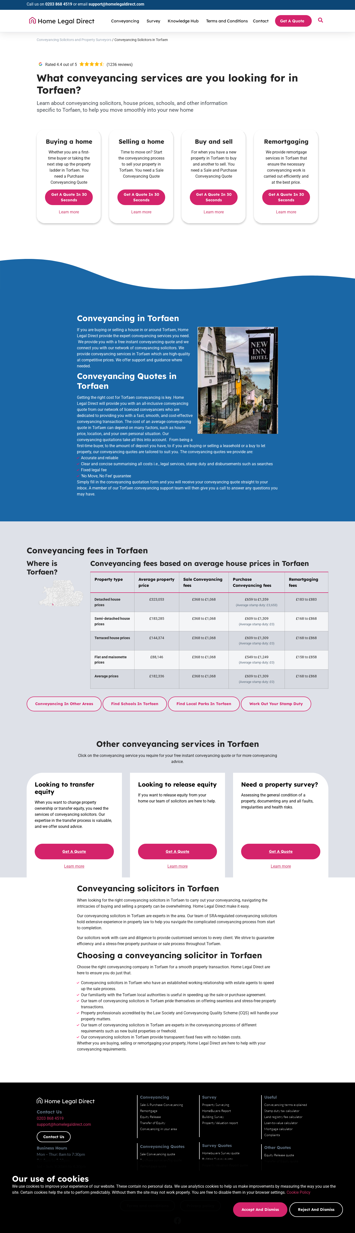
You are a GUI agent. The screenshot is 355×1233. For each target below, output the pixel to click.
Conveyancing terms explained (285, 1105)
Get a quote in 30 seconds (69, 197)
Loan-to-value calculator (281, 1123)
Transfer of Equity (152, 1123)
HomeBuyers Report (216, 1111)
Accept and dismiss (259, 1209)
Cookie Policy (109, 1199)
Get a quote (74, 851)
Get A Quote (293, 20)
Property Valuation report (220, 1123)
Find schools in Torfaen (134, 703)
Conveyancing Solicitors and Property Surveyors (74, 40)
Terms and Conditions (227, 20)
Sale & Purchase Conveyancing (161, 1105)
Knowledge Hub (184, 20)
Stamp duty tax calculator (281, 1111)
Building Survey (213, 1117)
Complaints (272, 1135)
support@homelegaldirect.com (116, 4)
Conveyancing (126, 20)
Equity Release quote (279, 1155)
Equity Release (150, 1117)
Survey (155, 20)
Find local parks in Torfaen (203, 703)
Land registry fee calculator (283, 1117)
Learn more (69, 212)
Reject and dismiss (316, 1209)
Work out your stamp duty (276, 703)
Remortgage (148, 1111)
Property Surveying (215, 1105)
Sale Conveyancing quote (157, 1154)
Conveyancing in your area (158, 1129)
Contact (261, 20)
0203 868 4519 (58, 4)
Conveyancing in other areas (64, 703)
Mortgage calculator (278, 1129)
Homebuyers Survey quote (221, 1153)
